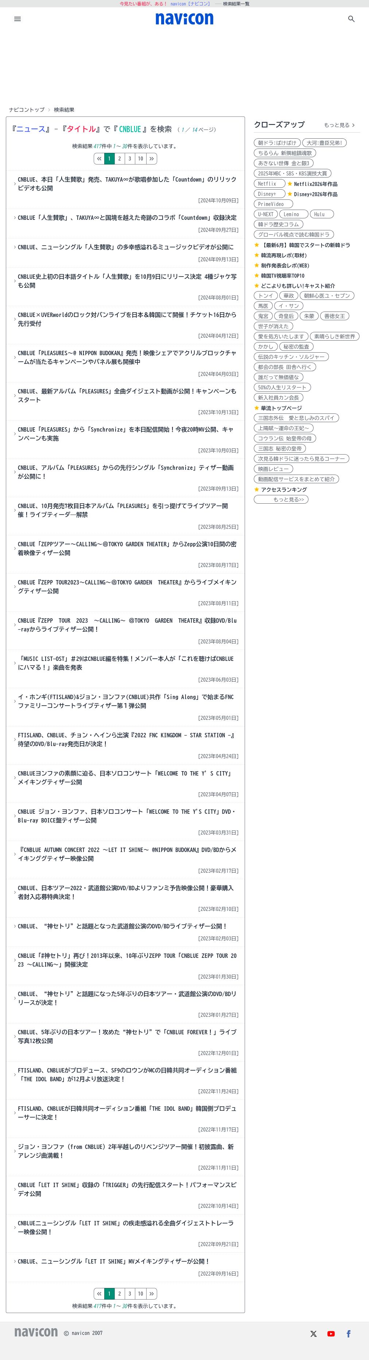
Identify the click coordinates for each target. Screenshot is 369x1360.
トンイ (265, 295)
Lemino (294, 214)
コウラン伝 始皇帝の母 (285, 438)
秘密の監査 (296, 346)
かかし (265, 346)
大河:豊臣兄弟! (324, 143)
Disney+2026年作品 (316, 194)
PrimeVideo (273, 204)
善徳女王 (335, 316)
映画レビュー (273, 469)
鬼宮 (263, 316)
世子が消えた (273, 326)
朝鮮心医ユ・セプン (327, 295)
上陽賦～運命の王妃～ (283, 428)
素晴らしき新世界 (334, 336)
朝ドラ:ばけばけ (277, 143)
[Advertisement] (184, 67)
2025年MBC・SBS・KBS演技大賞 (292, 173)
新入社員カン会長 (278, 397)
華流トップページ (281, 408)
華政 (289, 295)
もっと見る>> (281, 499)
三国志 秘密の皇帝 (280, 448)
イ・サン (289, 306)
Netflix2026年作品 (316, 184)
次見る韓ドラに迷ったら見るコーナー (301, 458)
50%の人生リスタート (282, 387)
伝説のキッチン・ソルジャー (291, 357)
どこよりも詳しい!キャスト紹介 (298, 286)
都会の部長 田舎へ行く (285, 367)
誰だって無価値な (278, 377)
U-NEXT (265, 214)
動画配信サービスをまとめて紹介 (296, 479)
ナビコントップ (26, 109)
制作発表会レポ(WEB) (285, 265)
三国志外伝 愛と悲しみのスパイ (296, 418)
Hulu (322, 214)
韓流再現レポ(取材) (284, 255)
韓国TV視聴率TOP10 (282, 275)
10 (171, 158)
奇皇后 (286, 316)
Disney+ (269, 194)
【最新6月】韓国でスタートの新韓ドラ (305, 245)
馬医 (263, 306)
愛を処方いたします (281, 336)
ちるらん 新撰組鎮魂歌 (285, 153)
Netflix (269, 183)
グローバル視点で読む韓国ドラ (294, 234)
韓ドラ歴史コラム (278, 224)
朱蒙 (309, 316)
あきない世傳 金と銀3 (283, 163)
